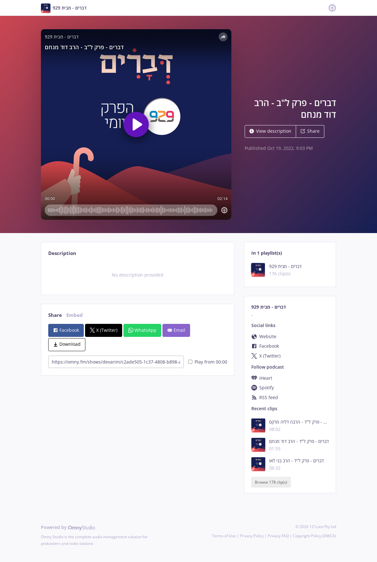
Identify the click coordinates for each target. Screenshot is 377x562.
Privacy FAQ (278, 536)
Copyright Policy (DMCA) (314, 536)
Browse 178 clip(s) (271, 482)
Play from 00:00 (207, 362)
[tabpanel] (137, 275)
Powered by (68, 527)
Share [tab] (55, 315)
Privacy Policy (252, 536)
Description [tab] (62, 253)
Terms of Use (224, 536)
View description (270, 131)
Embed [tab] (74, 315)
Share (310, 131)
